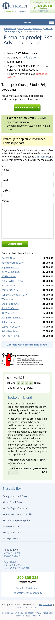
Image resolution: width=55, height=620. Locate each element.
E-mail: (4, 180)
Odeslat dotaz (14, 244)
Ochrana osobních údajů (27, 607)
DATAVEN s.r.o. (9, 258)
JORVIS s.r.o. (8, 313)
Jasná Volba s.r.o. (10, 271)
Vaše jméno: (5, 167)
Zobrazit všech (27, 344)
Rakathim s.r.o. (9, 322)
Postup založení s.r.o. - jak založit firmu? (21, 612)
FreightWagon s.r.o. (12, 317)
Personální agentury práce (16, 520)
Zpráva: (5, 201)
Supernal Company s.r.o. (14, 294)
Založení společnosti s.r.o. (16, 508)
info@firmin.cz (32, 588)
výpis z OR (30, 57)
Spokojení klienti (19, 397)
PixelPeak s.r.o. (9, 285)
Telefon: (5, 190)
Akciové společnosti (13, 502)
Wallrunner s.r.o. (10, 299)
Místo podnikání (11, 538)
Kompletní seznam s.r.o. (27, 107)
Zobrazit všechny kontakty (28, 593)
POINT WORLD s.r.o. (12, 281)
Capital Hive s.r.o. (10, 326)
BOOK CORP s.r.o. (11, 290)
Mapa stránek (45, 604)
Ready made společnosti (30, 28)
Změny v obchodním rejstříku (18, 514)
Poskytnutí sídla (11, 532)
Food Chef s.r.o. (9, 308)
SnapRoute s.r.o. (10, 303)
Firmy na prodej (11, 526)
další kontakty (42, 156)
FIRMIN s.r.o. (10, 28)
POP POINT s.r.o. (10, 335)
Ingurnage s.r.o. (9, 267)
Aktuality (36, 615)
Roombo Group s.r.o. (12, 262)
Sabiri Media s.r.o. (11, 331)
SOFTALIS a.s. (8, 276)
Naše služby (12, 488)
